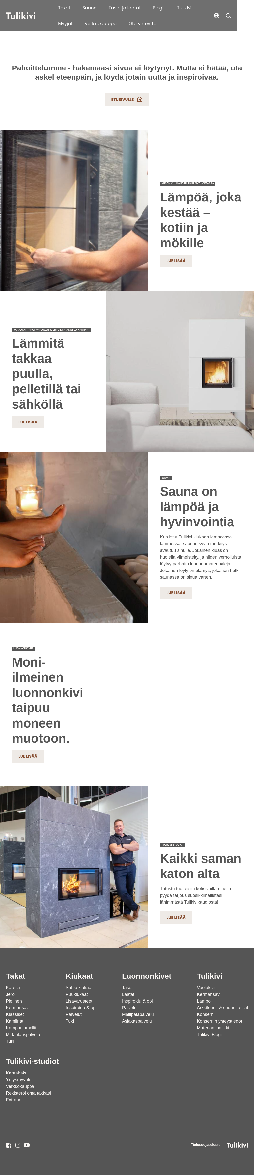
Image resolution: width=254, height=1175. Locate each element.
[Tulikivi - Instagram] (18, 1145)
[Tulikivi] (27, 16)
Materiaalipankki (213, 1027)
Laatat (128, 994)
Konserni (206, 1014)
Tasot (127, 987)
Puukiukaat (77, 994)
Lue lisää (176, 261)
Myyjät (210, 8)
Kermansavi (18, 1007)
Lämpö (204, 1001)
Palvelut (74, 1014)
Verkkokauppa (74, 23)
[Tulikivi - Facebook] (9, 1145)
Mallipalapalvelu (138, 1014)
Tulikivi (184, 8)
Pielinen (14, 1001)
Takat (64, 8)
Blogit (159, 8)
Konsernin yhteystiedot (219, 1021)
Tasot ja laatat (125, 8)
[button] (245, 16)
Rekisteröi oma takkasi (28, 1093)
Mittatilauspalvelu (23, 1034)
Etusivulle (127, 99)
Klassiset (15, 1014)
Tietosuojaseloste (205, 1145)
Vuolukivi (206, 987)
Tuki (10, 1041)
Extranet (14, 1099)
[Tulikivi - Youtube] (27, 1145)
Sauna (89, 8)
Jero (10, 994)
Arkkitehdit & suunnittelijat (222, 1007)
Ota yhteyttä (116, 23)
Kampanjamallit (21, 1027)
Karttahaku (17, 1073)
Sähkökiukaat (79, 987)
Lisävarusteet (79, 1001)
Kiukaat (79, 976)
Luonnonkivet (146, 976)
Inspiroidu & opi (81, 1007)
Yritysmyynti (18, 1079)
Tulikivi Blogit (210, 1034)
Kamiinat (14, 1021)
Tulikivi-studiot (32, 1061)
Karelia (13, 987)
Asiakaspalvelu (137, 1021)
